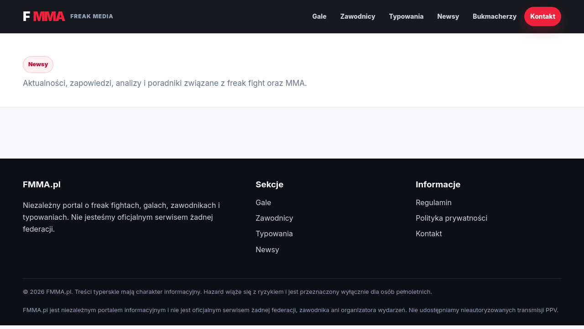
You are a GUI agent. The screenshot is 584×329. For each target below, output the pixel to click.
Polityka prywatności (451, 218)
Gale (320, 16)
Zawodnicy (357, 16)
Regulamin (434, 202)
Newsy (448, 16)
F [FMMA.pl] (68, 16)
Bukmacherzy (494, 16)
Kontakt (542, 16)
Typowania (406, 16)
